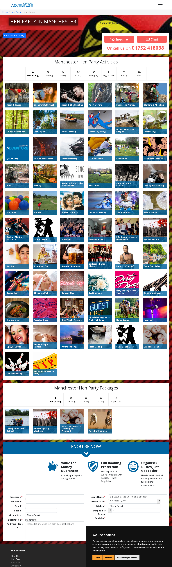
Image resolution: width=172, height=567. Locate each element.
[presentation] (128, 472)
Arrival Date (98, 453)
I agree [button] (97, 557)
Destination (15, 471)
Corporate (16, 517)
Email (19, 457)
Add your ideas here (15, 477)
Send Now (116, 480)
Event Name (98, 448)
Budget (99, 464)
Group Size (16, 467)
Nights (100, 457)
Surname (17, 453)
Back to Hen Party (14, 35)
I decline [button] (108, 557)
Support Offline (109, 22)
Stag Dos (15, 507)
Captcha (100, 469)
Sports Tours (17, 523)
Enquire (119, 39)
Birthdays (16, 514)
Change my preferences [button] (127, 557)
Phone (18, 462)
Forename (16, 448)
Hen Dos (15, 511)
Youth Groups (18, 520)
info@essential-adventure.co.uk (146, 522)
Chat (152, 39)
